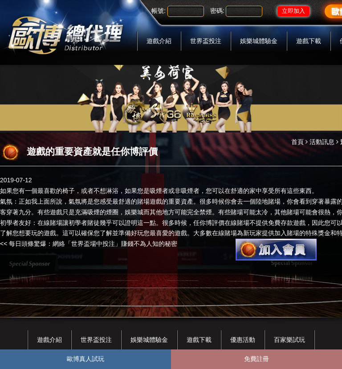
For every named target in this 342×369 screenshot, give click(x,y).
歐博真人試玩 (85, 358)
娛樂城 (134, 212)
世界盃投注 (205, 40)
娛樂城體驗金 (258, 40)
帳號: (158, 10)
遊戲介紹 (159, 40)
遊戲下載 (308, 40)
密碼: (217, 10)
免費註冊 (256, 358)
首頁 (297, 141)
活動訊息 (321, 141)
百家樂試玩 (289, 339)
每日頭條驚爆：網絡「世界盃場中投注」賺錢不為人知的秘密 (93, 243)
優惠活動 (242, 339)
